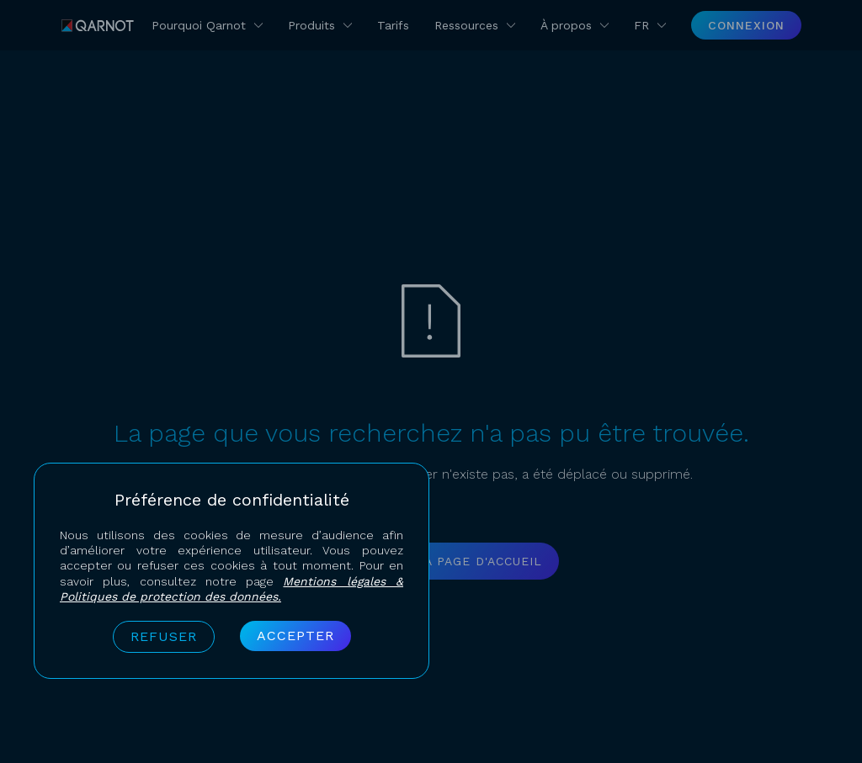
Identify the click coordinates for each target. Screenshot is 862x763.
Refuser (163, 636)
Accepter (295, 636)
